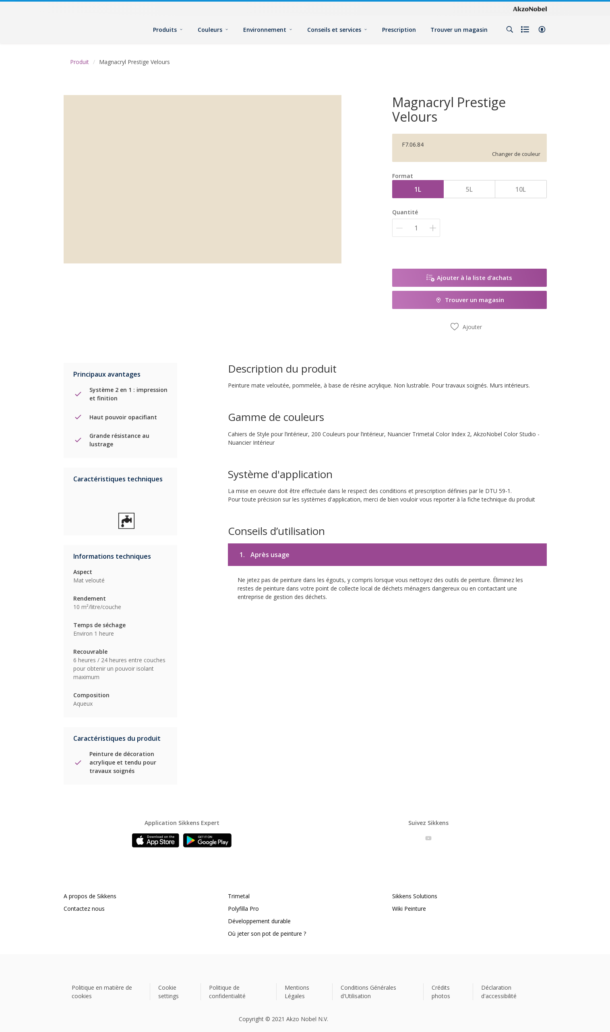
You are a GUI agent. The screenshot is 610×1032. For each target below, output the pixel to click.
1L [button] (417, 189)
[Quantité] (416, 228)
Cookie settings (168, 992)
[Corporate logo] (530, 8)
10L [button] (520, 189)
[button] (542, 29)
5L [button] (469, 189)
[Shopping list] (526, 29)
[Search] (510, 29)
